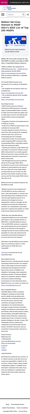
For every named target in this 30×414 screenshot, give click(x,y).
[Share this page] (28, 14)
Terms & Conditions (22, 408)
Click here (4, 252)
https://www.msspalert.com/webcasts (12, 99)
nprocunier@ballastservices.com (11, 341)
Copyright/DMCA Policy (10, 411)
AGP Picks (4, 2)
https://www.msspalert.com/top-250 (12, 73)
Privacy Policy (23, 411)
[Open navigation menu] (2, 14)
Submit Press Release (8, 408)
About (7, 404)
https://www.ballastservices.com (11, 285)
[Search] (14, 14)
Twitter (3, 348)
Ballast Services (23, 69)
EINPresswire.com (10, 69)
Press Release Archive (17, 404)
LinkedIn (4, 350)
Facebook (4, 345)
